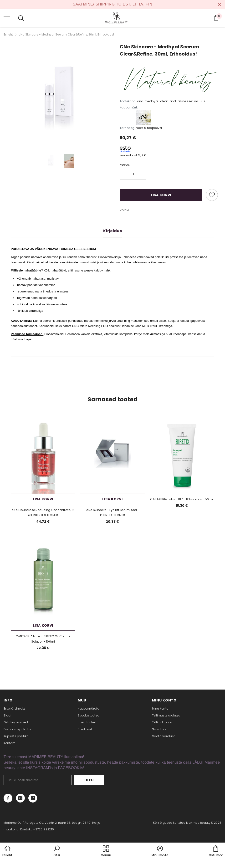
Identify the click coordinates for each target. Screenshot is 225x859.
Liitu (89, 780)
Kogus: (125, 165)
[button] (56, 851)
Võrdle (124, 210)
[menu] (7, 18)
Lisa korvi (161, 195)
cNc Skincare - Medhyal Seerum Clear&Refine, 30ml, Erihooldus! (66, 34)
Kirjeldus (112, 231)
